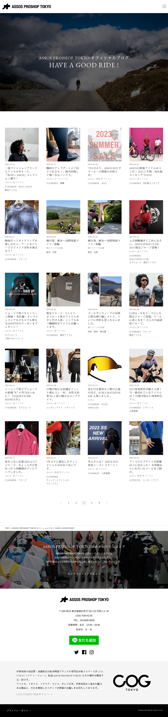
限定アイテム (11, 190)
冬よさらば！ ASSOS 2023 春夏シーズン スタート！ (103, 463)
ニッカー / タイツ (54, 407)
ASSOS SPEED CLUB (138, 259)
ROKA (91, 400)
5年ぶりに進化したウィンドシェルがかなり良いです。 (62, 465)
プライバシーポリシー (19, 710)
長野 (54, 252)
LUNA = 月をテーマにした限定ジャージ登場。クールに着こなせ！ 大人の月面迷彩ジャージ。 (145, 318)
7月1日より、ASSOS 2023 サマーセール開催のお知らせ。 (104, 171)
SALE (104, 183)
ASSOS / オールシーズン (57, 179)
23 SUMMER (11, 186)
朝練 (62, 183)
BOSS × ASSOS (25, 186)
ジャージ (23, 259)
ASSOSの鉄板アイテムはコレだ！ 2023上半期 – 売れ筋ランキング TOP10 (146, 171)
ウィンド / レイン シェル (57, 480)
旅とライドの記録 (54, 248)
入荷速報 (133, 411)
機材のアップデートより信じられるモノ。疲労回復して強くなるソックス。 (62, 171)
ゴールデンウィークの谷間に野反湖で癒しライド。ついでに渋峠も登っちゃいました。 (104, 318)
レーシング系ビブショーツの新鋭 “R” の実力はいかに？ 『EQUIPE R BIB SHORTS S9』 (21, 394)
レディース (69, 407)
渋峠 (90, 331)
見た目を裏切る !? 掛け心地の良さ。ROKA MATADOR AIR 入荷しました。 (104, 392)
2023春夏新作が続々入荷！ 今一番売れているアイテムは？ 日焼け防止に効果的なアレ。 (145, 394)
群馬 (48, 252)
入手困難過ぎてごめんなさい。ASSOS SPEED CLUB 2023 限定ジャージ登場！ (145, 244)
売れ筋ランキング (151, 183)
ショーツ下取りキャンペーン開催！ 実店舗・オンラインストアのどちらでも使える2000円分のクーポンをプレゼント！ (21, 320)
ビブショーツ (135, 262)
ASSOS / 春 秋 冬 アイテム (99, 179)
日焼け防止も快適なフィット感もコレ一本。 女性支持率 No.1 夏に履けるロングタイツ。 (63, 394)
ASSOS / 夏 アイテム (14, 182)
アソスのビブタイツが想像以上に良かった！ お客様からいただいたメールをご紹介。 (145, 467)
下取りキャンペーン (14, 338)
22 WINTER (135, 480)
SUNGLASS (93, 407)
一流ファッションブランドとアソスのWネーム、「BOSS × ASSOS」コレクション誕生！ (21, 173)
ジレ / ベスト (52, 483)
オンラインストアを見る (84, 574)
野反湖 (103, 331)
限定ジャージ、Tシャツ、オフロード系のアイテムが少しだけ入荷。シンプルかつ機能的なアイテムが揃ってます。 (62, 320)
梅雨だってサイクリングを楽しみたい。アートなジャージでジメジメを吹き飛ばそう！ (21, 246)
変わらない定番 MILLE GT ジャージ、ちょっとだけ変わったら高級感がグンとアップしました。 (21, 467)
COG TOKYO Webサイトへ (34, 694)
